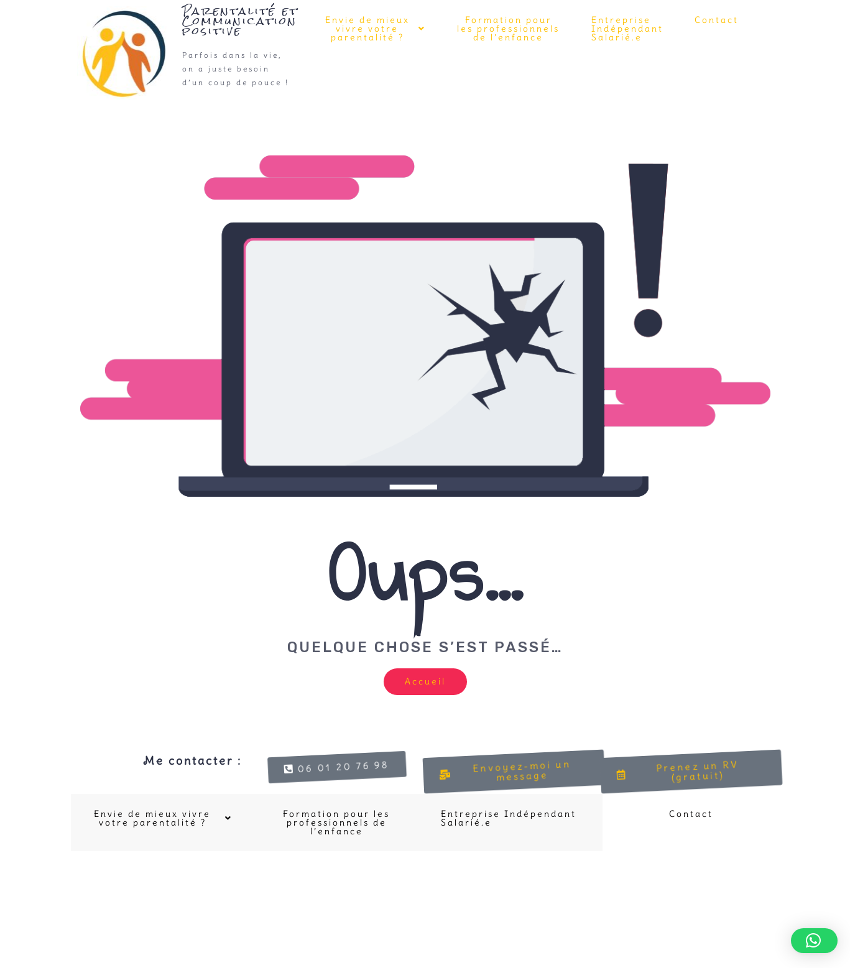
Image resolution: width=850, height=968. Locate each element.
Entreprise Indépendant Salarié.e (627, 28)
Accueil (425, 681)
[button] (374, 28)
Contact (717, 19)
